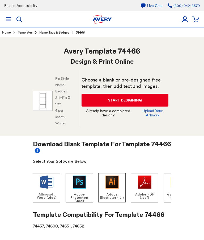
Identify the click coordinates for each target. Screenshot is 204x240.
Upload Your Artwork (152, 113)
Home (6, 32)
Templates (25, 32)
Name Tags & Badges (54, 32)
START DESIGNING (125, 100)
